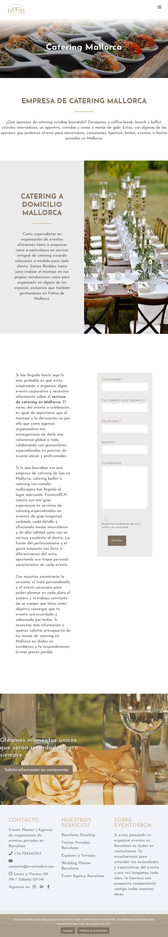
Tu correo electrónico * (125, 405)
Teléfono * (125, 426)
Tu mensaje (125, 486)
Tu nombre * (125, 384)
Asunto (125, 447)
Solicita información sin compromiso (36, 770)
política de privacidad (115, 527)
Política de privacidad (93, 930)
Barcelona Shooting (78, 835)
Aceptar (68, 930)
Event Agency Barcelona (82, 876)
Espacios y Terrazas (78, 856)
